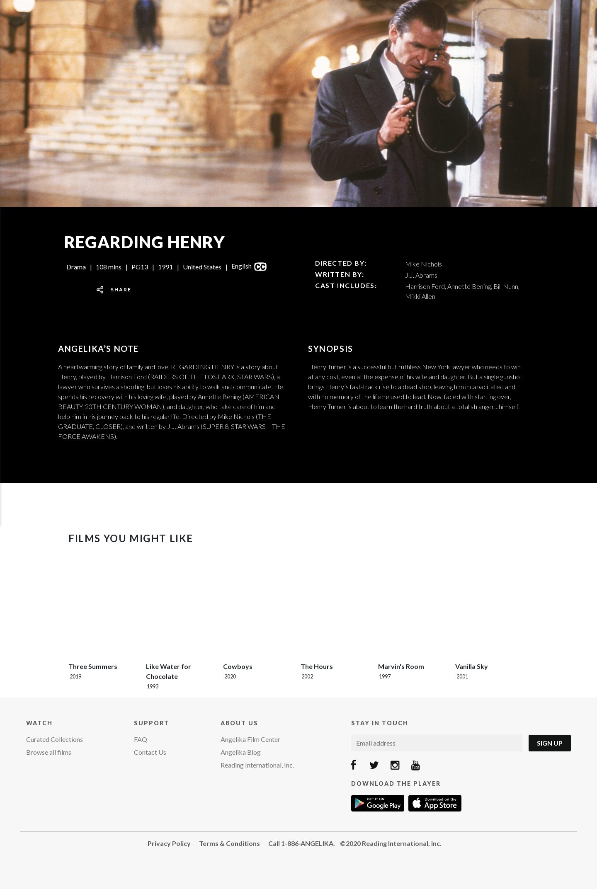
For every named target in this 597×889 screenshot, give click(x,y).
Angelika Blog (241, 752)
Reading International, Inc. (257, 765)
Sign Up (550, 743)
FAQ (140, 739)
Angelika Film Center (250, 739)
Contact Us (150, 752)
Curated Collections (54, 739)
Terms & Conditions (229, 843)
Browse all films (48, 752)
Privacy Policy (169, 843)
